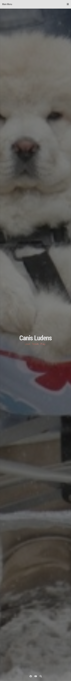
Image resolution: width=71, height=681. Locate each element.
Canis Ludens (35, 338)
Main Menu (35, 4)
